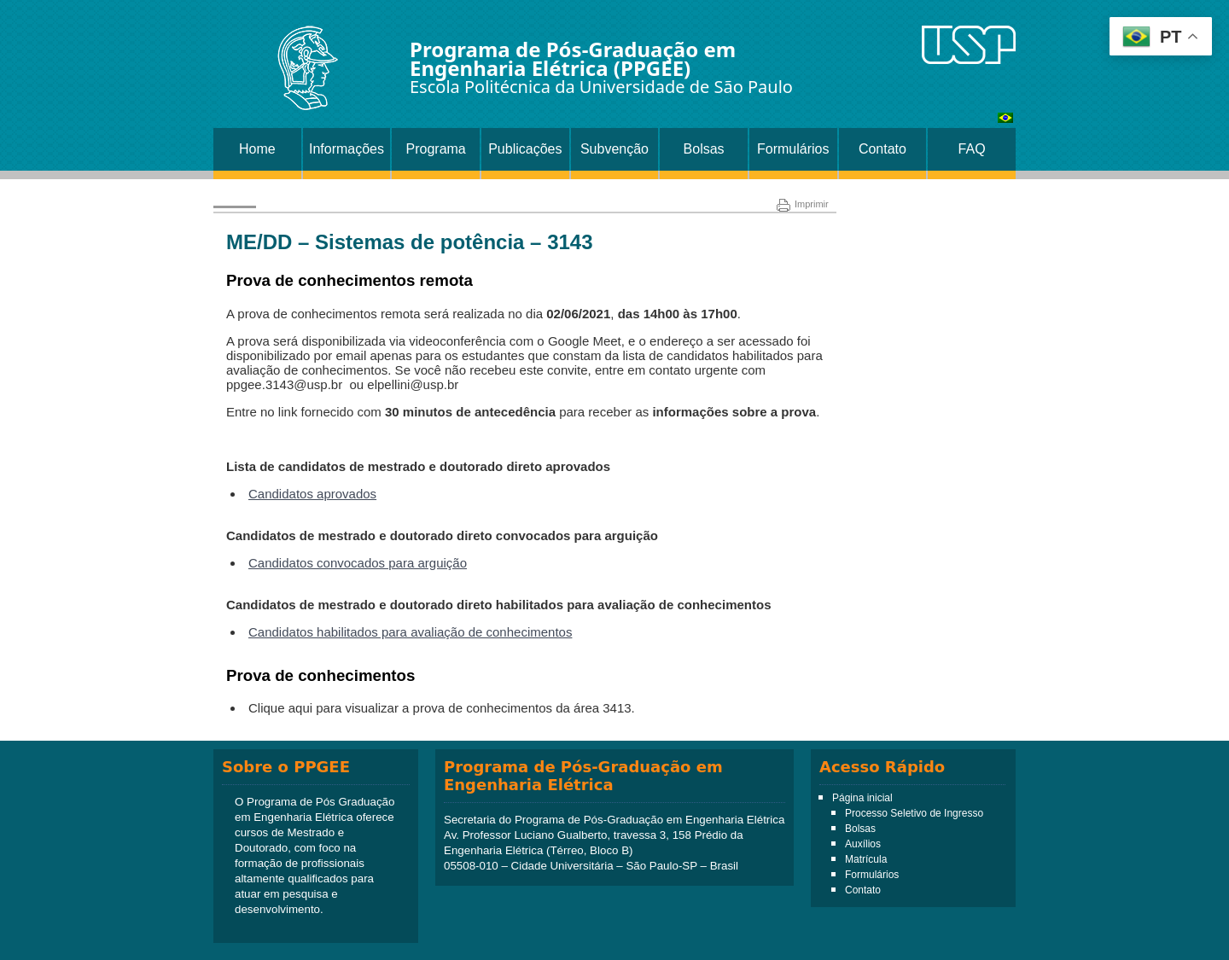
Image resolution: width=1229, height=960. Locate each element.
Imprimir (803, 204)
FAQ (972, 149)
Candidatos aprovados (312, 493)
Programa (436, 149)
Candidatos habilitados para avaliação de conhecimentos (410, 632)
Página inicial (862, 798)
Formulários (793, 149)
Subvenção (614, 149)
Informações (346, 149)
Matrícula (866, 859)
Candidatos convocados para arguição (357, 563)
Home (257, 149)
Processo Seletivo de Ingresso (914, 813)
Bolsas (704, 149)
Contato (882, 149)
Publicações (525, 149)
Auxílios (863, 844)
